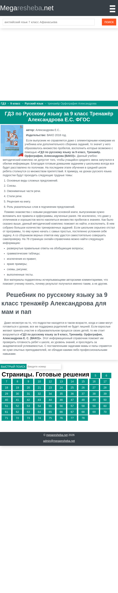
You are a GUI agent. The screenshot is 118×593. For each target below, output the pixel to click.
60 (105, 406)
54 (39, 406)
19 (17, 387)
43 (39, 399)
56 (61, 406)
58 (83, 406)
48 (83, 399)
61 (6, 411)
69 (94, 411)
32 (39, 393)
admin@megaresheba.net (59, 440)
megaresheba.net (57, 435)
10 (39, 381)
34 (50, 393)
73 (28, 418)
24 (61, 387)
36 (72, 393)
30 (17, 393)
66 (61, 411)
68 (83, 411)
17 (105, 381)
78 (83, 418)
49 (94, 399)
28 (105, 387)
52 (17, 406)
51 (6, 406)
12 (50, 381)
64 (39, 411)
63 (28, 411)
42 (28, 399)
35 (61, 393)
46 (61, 399)
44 (50, 399)
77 (72, 418)
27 (94, 387)
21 (39, 387)
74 (39, 418)
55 (50, 406)
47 (72, 399)
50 (105, 399)
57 (72, 406)
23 (50, 387)
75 (50, 418)
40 (6, 399)
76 (61, 418)
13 (61, 381)
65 (50, 411)
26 (83, 387)
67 (72, 411)
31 (28, 393)
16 (94, 381)
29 (6, 393)
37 (83, 393)
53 (28, 406)
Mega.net (26, 8)
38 (94, 393)
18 (6, 387)
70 (105, 411)
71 (6, 418)
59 (94, 406)
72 (17, 418)
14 (72, 381)
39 (105, 393)
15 (83, 381)
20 (28, 387)
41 (17, 399)
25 (72, 387)
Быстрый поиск (13, 366)
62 (17, 411)
